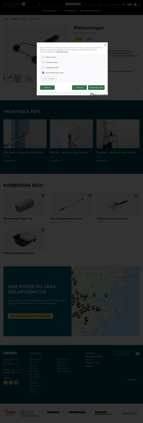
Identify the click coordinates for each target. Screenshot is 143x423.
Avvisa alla (79, 87)
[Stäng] (105, 44)
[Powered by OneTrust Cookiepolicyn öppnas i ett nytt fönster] (98, 94)
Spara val (47, 87)
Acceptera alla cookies (96, 87)
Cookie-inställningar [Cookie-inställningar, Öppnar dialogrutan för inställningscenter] (49, 78)
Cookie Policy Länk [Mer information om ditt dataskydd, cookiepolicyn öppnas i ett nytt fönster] (62, 52)
